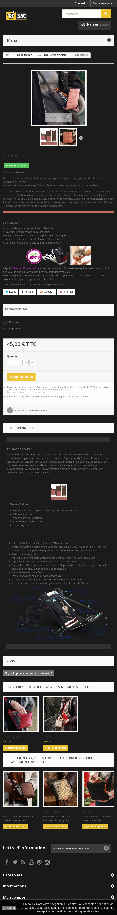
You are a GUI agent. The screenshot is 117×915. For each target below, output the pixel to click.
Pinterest (66, 291)
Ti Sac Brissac (52, 737)
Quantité (12, 356)
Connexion (81, 3)
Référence (9, 172)
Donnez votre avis (16, 308)
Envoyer (14, 322)
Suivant (81, 138)
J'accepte (9, 907)
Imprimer (14, 328)
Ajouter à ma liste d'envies (31, 410)
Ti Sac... (8, 737)
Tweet (11, 291)
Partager (28, 291)
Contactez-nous (102, 3)
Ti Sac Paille (51, 812)
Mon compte (14, 897)
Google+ (47, 291)
